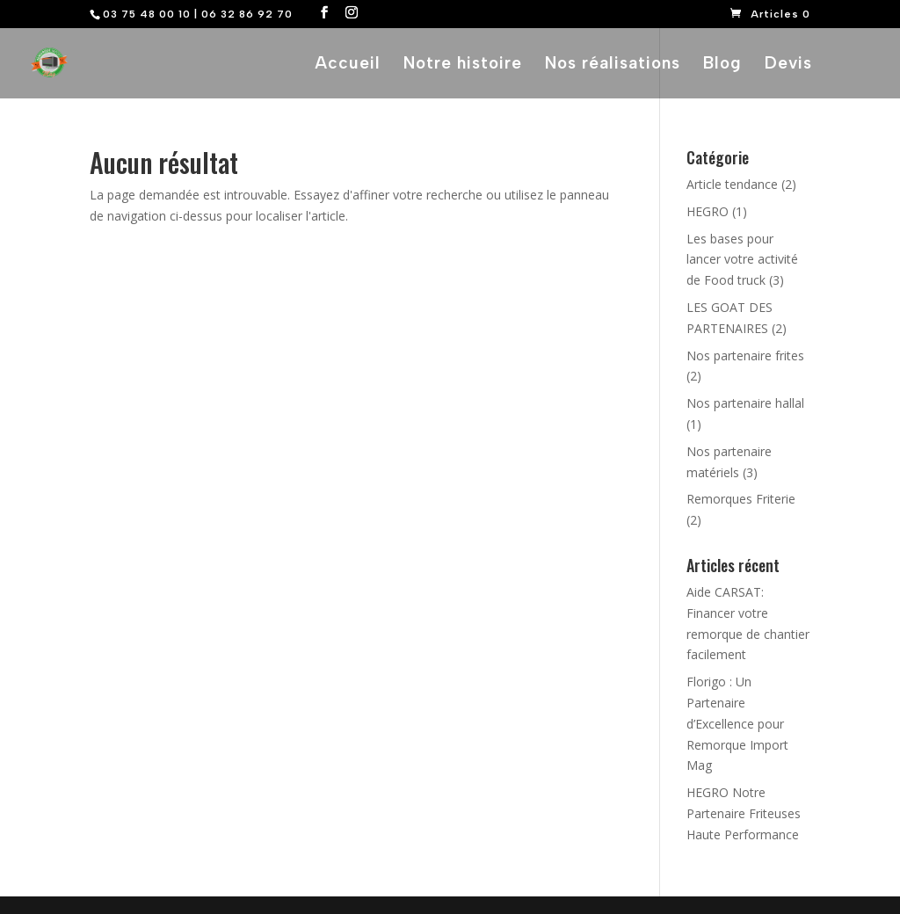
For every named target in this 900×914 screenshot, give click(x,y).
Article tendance (732, 184)
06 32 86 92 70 (247, 14)
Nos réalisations (612, 65)
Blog (722, 65)
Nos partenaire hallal (745, 403)
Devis (788, 65)
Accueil (348, 65)
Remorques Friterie (740, 498)
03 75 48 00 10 (147, 14)
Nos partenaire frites (745, 355)
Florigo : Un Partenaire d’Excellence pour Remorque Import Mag (737, 723)
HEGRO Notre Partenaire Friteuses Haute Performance (743, 813)
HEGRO (707, 211)
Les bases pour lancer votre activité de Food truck (742, 259)
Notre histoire (462, 65)
